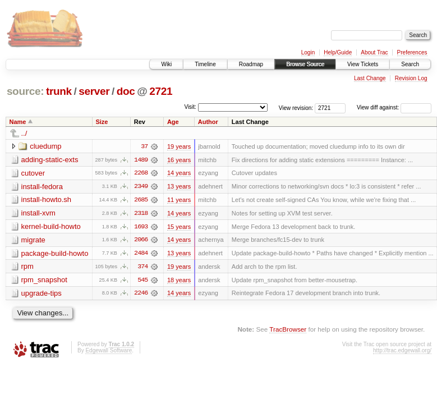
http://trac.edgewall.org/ (402, 351)
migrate (33, 240)
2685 (141, 200)
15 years (179, 227)
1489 (141, 159)
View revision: (296, 107)
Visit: (190, 107)
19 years (179, 146)
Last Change (370, 78)
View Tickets (362, 64)
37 (144, 146)
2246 (141, 294)
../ (24, 133)
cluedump (45, 146)
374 (142, 267)
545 (142, 281)
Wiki (166, 64)
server (94, 91)
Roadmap (251, 64)
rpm (27, 267)
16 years (179, 160)
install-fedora (42, 186)
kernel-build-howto (51, 227)
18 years (179, 281)
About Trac (374, 52)
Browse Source (305, 64)
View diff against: (394, 107)
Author (208, 121)
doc (126, 91)
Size (101, 121)
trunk (59, 91)
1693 (141, 227)
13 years (179, 186)
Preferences (412, 52)
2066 (141, 240)
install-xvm (38, 213)
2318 (141, 213)
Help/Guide (338, 52)
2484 (141, 254)
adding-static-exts (50, 159)
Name (18, 121)
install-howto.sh (46, 200)
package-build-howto (55, 254)
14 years (179, 173)
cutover (33, 173)
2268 (141, 173)
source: (25, 91)
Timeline (205, 64)
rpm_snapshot (44, 281)
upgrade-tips (41, 294)
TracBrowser (287, 330)
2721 (160, 91)
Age (173, 121)
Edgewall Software (108, 351)
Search (410, 64)
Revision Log (411, 78)
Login (308, 52)
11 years (179, 200)
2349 (141, 186)
